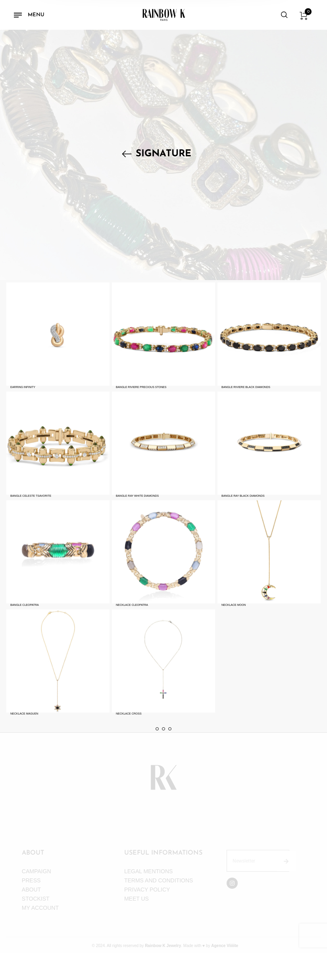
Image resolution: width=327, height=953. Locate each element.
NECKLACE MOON (233, 604)
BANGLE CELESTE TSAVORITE (30, 495)
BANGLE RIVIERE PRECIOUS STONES (141, 387)
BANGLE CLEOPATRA (24, 604)
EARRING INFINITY (22, 387)
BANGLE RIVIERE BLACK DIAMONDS (245, 387)
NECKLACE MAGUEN (24, 713)
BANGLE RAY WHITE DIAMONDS (137, 495)
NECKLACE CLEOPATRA (132, 604)
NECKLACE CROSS (129, 713)
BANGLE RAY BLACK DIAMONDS (243, 495)
